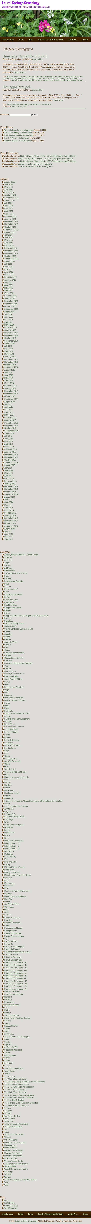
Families (7, 716)
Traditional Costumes (13, 1127)
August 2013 (9, 529)
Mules (6, 888)
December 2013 (11, 518)
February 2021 (10, 296)
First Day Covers (11, 730)
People (63, 80)
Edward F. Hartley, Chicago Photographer (35, 164)
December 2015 (11, 455)
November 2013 (11, 521)
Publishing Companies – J (15, 973)
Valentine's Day (10, 1158)
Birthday (7, 597)
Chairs (7, 650)
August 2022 (9, 261)
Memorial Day (10, 857)
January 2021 (10, 298)
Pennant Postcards (12, 923)
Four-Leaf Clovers (11, 745)
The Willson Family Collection (16, 1105)
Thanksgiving (9, 1076)
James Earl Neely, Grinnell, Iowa (18, 133)
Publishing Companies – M (15, 981)
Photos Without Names (14, 936)
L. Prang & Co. (10, 814)
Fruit (6, 753)
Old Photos (9, 907)
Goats (6, 767)
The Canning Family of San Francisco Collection (24, 1082)
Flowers (7, 737)
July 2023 (8, 235)
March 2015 (9, 478)
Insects (7, 804)
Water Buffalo (10, 1166)
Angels (7, 563)
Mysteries (8, 894)
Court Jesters (10, 671)
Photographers (10, 931)
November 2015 (11, 457)
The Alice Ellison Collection (15, 1079)
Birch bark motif (10, 589)
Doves (7, 703)
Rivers (14, 106)
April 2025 (8, 190)
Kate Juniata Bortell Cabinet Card (18, 135)
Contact (21, 39)
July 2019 (8, 346)
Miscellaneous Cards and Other (17, 875)
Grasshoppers (10, 769)
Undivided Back (10, 1148)
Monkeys (8, 878)
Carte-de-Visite (10, 642)
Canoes (7, 639)
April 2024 (8, 211)
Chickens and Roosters (14, 653)
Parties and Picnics (12, 917)
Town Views (9, 1121)
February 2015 (10, 481)
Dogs (6, 690)
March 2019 (9, 354)
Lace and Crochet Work (14, 817)
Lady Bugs (8, 820)
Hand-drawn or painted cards (16, 777)
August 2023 (9, 232)
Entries (9, 1203)
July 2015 (8, 468)
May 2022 (8, 269)
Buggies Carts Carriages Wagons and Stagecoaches (26, 616)
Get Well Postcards (12, 761)
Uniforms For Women (13, 1151)
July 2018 (8, 373)
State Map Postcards (13, 1050)
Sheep (7, 1029)
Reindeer (8, 997)
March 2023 (9, 245)
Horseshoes (9, 790)
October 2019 (10, 338)
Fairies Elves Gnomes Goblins (17, 714)
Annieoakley (37, 59)
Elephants (8, 711)
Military (7, 865)
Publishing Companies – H (15, 970)
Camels (7, 632)
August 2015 (9, 465)
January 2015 (10, 484)
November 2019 (11, 336)
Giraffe (7, 764)
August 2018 (9, 370)
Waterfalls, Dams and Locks (16, 1169)
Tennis (7, 1074)
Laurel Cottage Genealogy (26, 1221)
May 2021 (8, 288)
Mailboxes (8, 854)
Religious (8, 999)
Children (38, 80)
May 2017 (8, 410)
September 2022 (11, 259)
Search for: (4, 115)
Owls (6, 910)
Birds (6, 592)
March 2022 (9, 275)
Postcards (8, 944)
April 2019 (8, 351)
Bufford (7, 613)
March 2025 (9, 193)
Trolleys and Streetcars (14, 1135)
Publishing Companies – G (15, 968)
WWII (6, 1185)
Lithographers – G (11, 846)
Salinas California (11, 1015)
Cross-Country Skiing (13, 679)
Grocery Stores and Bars (14, 772)
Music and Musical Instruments (17, 891)
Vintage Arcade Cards (13, 1161)
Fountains (8, 743)
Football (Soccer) (11, 740)
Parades (7, 915)
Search (85, 39)
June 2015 (8, 471)
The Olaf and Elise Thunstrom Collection (21, 1103)
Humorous (8, 798)
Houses (7, 796)
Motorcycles (9, 883)
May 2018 (8, 378)
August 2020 (9, 312)
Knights (7, 812)
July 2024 (8, 203)
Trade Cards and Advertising (16, 1124)
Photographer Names (13, 928)
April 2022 (8, 272)
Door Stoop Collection (13, 698)
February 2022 (10, 277)
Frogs (6, 751)
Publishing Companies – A (15, 962)
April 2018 (8, 380)
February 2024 (10, 216)
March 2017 (9, 415)
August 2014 (9, 497)
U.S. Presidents (10, 1140)
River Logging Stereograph (17, 87)
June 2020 (8, 317)
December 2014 (11, 486)
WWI (6, 1182)
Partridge (8, 920)
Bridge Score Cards (12, 608)
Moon (6, 880)
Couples (7, 669)
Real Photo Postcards (13, 994)
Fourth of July (10, 748)
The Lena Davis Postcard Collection (19, 1098)
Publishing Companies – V (15, 989)
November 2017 (11, 394)
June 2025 (8, 185)
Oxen (6, 912)
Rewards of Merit (11, 1005)
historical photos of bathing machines (49, 76)
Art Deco (8, 568)
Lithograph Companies (13, 841)
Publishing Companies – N (15, 984)
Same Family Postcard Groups (17, 1018)
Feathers (8, 721)
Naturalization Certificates (15, 896)
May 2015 (8, 473)
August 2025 (9, 182)
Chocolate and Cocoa (13, 658)
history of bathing (48, 78)
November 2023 (11, 224)
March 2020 (9, 325)
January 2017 (10, 420)
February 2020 (10, 328)
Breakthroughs (10, 605)
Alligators (8, 560)
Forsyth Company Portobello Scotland (21, 76)
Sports (7, 1042)
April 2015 (8, 476)
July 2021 (8, 283)
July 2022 (8, 264)
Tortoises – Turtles (12, 1116)
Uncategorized (10, 1145)
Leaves (7, 830)
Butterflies (8, 621)
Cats (6, 647)
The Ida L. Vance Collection (15, 1092)
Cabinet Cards (10, 626)
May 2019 (8, 349)
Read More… (20, 72)
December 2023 (11, 222)
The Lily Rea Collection (14, 1100)
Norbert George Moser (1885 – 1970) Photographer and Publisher (48, 156)
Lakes (6, 822)
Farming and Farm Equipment (17, 719)
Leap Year (8, 827)
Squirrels (8, 1045)
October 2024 (10, 195)
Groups (7, 774)
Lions (6, 838)
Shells (6, 1031)
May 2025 (8, 187)
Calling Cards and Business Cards (18, 629)
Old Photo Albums (11, 904)
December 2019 (11, 333)
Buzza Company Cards (14, 624)
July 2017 (8, 404)
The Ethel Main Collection (15, 1090)
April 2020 (8, 322)
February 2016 (10, 449)
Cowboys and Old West (14, 674)
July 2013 (8, 531)
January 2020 (10, 330)
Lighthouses (9, 833)
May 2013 (8, 537)
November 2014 (11, 489)
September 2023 (11, 230)
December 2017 (11, 391)
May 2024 (8, 208)
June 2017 (8, 407)
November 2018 (11, 362)
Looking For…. (73, 39)
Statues (7, 1052)
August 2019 (9, 343)
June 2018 (8, 375)
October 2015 (10, 460)
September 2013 (11, 526)
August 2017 (9, 402)
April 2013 (8, 539)
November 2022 (11, 253)
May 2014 (8, 505)
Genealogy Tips (10, 759)
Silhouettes (9, 1034)
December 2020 (11, 301)
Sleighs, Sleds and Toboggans (17, 1037)
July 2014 (8, 500)
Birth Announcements (13, 594)
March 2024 (9, 214)
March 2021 (9, 293)
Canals (7, 637)
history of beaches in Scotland (67, 78)
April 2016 (8, 444)
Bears (6, 584)
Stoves (7, 1060)
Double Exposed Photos (14, 700)
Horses (56, 80)
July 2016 (8, 436)
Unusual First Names (13, 1153)
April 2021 (8, 290)
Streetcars (8, 1063)
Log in (6, 1200)
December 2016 (11, 423)
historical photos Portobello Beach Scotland (25, 78)
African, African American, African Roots (21, 555)
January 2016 (10, 452)
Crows (7, 682)
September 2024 (11, 198)
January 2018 (10, 389)
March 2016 (9, 447)
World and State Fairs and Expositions (20, 1180)
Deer (6, 684)
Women (80, 80)
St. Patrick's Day (11, 1047)
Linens (7, 835)
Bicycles (7, 587)
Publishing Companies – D (15, 965)
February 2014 (10, 513)
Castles (7, 645)
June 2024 (8, 206)
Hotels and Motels (11, 793)
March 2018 (9, 383)
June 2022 (8, 267)
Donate (30, 39)
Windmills (8, 1174)
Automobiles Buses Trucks (15, 573)
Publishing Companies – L (15, 978)
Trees (6, 1132)
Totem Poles (9, 1119)
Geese (7, 756)
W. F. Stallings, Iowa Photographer (18, 130)
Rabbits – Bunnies (12, 992)
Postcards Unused (12, 949)
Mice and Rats (10, 862)
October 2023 (10, 227)
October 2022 (10, 256)
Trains (6, 1129)
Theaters (8, 1111)
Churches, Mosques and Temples (18, 663)
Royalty (7, 1013)
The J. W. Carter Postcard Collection (19, 1095)
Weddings (8, 1172)
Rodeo (7, 1010)
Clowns (7, 666)
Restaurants (9, 1002)
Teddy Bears (9, 1071)
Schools (7, 1021)
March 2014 (9, 510)
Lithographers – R (11, 849)
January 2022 (10, 280)
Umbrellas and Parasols (14, 1143)
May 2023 (8, 240)
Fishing (7, 735)
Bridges (7, 610)
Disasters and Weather (13, 687)
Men (6, 859)
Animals (15, 80)
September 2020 (11, 309)
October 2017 (10, 396)
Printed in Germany (12, 957)
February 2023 (10, 248)
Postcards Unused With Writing (17, 952)
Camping (8, 634)
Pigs (6, 939)
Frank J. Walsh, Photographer (16, 138)
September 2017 (11, 399)
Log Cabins (9, 851)
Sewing (7, 1023)
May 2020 (8, 320)
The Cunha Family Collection (16, 1084)
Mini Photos (9, 870)
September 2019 (11, 341)
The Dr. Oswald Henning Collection (19, 1087)
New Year (8, 899)
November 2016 (11, 426)
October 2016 (10, 428)
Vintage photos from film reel (16, 1164)
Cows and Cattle (11, 677)
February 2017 (10, 418)
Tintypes (7, 1113)
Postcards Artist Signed (14, 947)
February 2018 (10, 386)
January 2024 (10, 219)
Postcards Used (11, 955)
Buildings (8, 618)
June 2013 (8, 534)
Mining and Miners (12, 872)
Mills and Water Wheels (14, 867)
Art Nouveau (9, 571)
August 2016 (9, 433)
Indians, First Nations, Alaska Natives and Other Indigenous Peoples (33, 801)
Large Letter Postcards (13, 825)
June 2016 (8, 439)
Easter (7, 708)
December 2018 (11, 359)
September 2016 (11, 431)
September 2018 (11, 367)
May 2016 (8, 441)
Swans (7, 1066)
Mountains (8, 886)
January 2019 (10, 357)
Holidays (7, 785)
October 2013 (10, 523)
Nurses (7, 902)
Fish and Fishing (11, 732)
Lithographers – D (11, 843)
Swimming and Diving (13, 1068)
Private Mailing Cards (13, 960)
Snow (6, 1039)
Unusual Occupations (13, 1156)
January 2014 (10, 516)
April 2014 (8, 508)
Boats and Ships (11, 600)
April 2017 (8, 412)
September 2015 (11, 463)
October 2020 (10, 306)
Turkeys (7, 1137)
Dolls (6, 692)
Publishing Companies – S (15, 986)
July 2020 (8, 314)
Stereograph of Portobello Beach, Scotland (25, 56)
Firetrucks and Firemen (14, 727)
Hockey (7, 782)
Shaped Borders (11, 1026)
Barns (6, 576)
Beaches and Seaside (26, 80)
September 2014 (11, 494)
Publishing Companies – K (15, 976)
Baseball (7, 579)
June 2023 (8, 237)
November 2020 (11, 304)
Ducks (6, 706)
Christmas (8, 661)
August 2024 (9, 200)
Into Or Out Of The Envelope (16, 806)
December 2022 (11, 251)
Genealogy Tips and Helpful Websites (51, 39)
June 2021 (8, 285)
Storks (7, 1058)
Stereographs (71, 80)
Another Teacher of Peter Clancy (18, 141)
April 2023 (8, 243)
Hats (51, 80)
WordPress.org (10, 1208)
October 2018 (10, 365)
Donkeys (46, 80)
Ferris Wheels (10, 724)
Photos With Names (12, 933)
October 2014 (10, 492)
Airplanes (8, 557)
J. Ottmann (9, 809)
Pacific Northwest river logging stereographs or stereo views (29, 104)
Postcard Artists (10, 941)
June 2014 (8, 502)
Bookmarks (9, 602)
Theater (7, 1108)
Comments (11, 1206)
